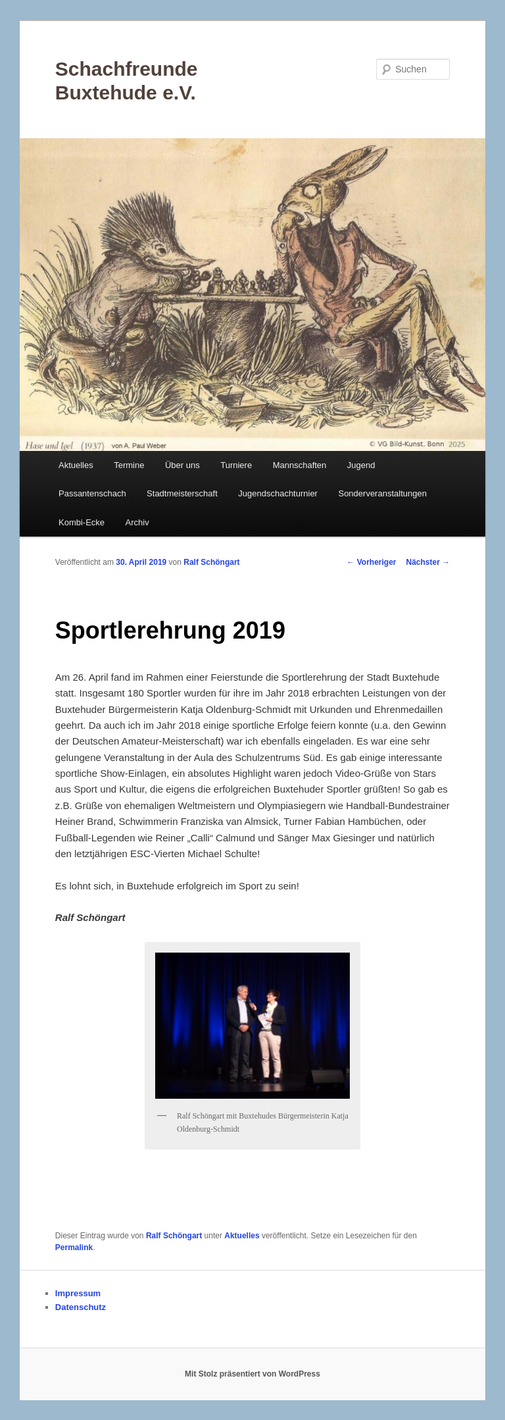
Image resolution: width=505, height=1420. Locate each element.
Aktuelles (76, 465)
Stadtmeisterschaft (182, 493)
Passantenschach (92, 493)
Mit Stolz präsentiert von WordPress (252, 1374)
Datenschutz (80, 1307)
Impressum (78, 1293)
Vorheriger (371, 562)
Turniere (236, 465)
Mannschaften (300, 465)
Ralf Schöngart (211, 562)
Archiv (137, 522)
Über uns (182, 465)
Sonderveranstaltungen (382, 493)
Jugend (361, 465)
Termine (129, 465)
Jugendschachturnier (278, 493)
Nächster (428, 562)
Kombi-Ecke (82, 522)
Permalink (74, 1247)
